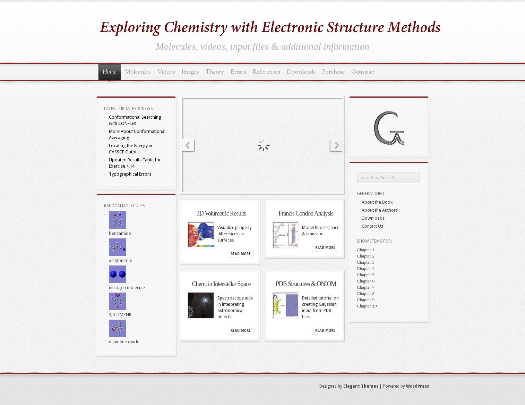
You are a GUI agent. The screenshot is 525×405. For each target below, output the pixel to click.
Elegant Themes (360, 386)
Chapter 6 (366, 281)
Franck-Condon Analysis (305, 213)
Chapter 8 (366, 293)
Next (337, 145)
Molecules (138, 72)
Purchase (333, 72)
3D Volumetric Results (221, 213)
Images (190, 72)
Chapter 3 (366, 262)
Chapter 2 (366, 256)
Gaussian (363, 72)
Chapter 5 (366, 274)
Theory (215, 72)
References (267, 72)
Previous (187, 145)
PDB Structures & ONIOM (306, 283)
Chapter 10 (367, 306)
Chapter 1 (366, 249)
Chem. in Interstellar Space (221, 283)
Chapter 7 (366, 287)
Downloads (301, 72)
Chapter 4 (366, 268)
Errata (238, 72)
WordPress (417, 386)
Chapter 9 (366, 299)
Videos (166, 72)
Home (110, 72)
